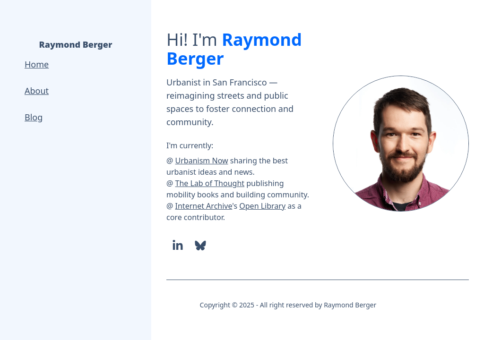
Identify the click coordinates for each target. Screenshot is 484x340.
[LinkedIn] (177, 245)
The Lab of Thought (210, 183)
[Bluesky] (200, 245)
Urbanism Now (201, 160)
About (37, 90)
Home (37, 64)
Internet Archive (204, 206)
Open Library (262, 206)
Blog (34, 117)
